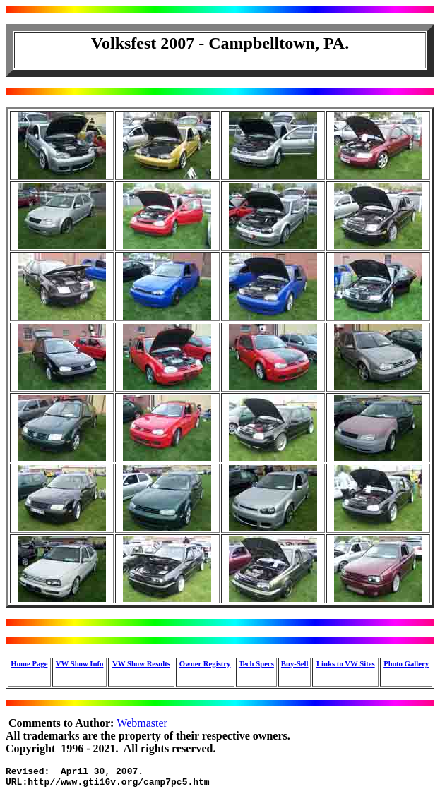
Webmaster (142, 723)
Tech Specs (256, 663)
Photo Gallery (406, 663)
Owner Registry (205, 663)
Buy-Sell (295, 663)
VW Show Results (141, 663)
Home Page (29, 663)
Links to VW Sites (345, 663)
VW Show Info (80, 663)
